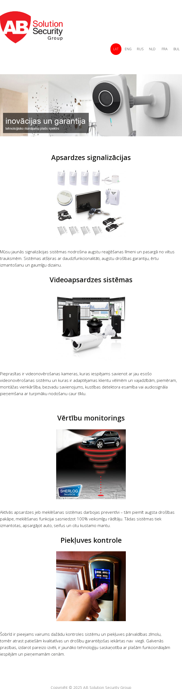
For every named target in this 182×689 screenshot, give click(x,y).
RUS (140, 49)
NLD (152, 49)
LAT (116, 49)
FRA (164, 49)
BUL (176, 49)
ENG (128, 49)
